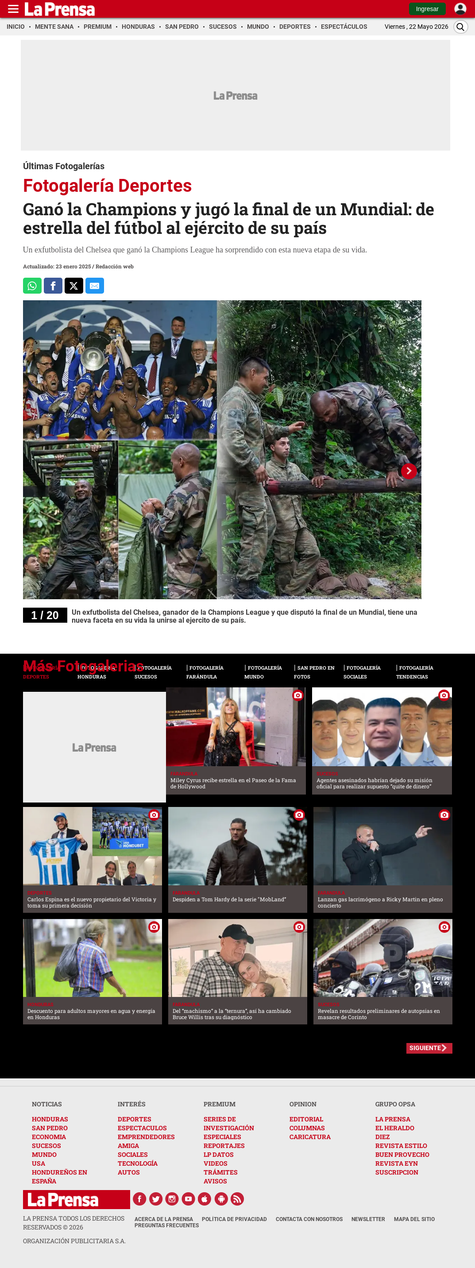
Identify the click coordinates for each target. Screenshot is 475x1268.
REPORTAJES (224, 1145)
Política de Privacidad (234, 1219)
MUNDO (44, 1154)
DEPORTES (134, 1119)
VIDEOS (216, 1163)
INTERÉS (132, 1104)
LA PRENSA (392, 1119)
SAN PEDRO (50, 1128)
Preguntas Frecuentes (167, 1225)
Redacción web (115, 266)
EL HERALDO (394, 1128)
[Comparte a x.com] (74, 286)
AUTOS (129, 1172)
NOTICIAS (47, 1104)
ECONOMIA (49, 1136)
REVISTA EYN (396, 1163)
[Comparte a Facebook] (53, 286)
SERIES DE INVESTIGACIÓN (229, 1123)
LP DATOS (219, 1154)
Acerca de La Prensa (164, 1219)
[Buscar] (460, 27)
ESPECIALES (222, 1136)
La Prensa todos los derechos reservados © (73, 1222)
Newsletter (368, 1219)
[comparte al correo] (94, 286)
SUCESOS (46, 1145)
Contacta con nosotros (309, 1219)
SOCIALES (133, 1154)
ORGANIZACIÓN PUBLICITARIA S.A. (74, 1241)
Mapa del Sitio (414, 1219)
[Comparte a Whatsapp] (32, 286)
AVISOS (215, 1181)
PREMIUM (220, 1104)
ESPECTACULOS (142, 1128)
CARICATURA (310, 1136)
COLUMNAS (307, 1128)
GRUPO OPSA (395, 1104)
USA (38, 1163)
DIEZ (382, 1136)
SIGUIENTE (425, 1047)
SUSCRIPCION (396, 1172)
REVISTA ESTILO (401, 1145)
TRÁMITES (221, 1172)
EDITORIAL (306, 1119)
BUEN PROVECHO (402, 1154)
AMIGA (128, 1145)
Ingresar (427, 8)
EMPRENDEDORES (146, 1136)
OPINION (303, 1104)
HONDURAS (50, 1119)
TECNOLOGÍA (138, 1163)
